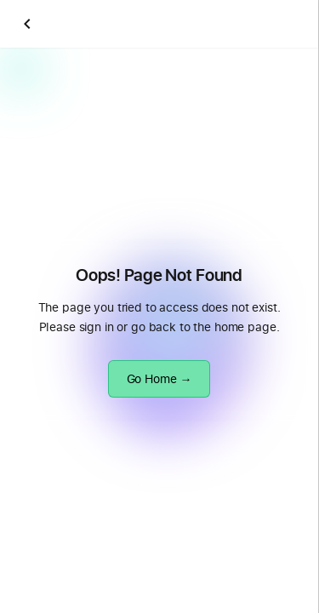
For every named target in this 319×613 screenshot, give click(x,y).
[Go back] (27, 24)
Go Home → (159, 378)
